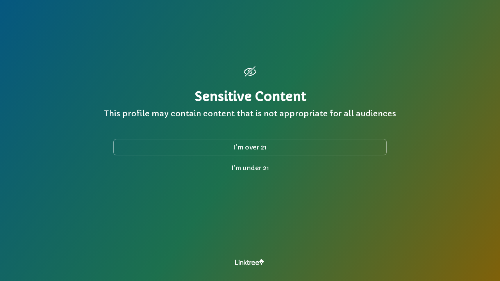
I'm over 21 (250, 147)
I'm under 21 (250, 168)
